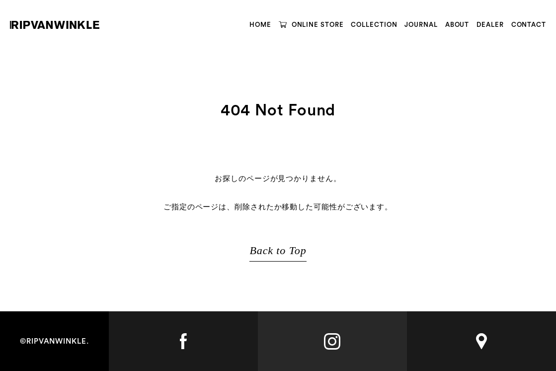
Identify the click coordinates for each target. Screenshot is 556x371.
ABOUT (457, 24)
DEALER (490, 24)
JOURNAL (420, 24)
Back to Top (277, 250)
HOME (260, 24)
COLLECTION (374, 24)
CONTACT (528, 24)
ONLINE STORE (318, 24)
